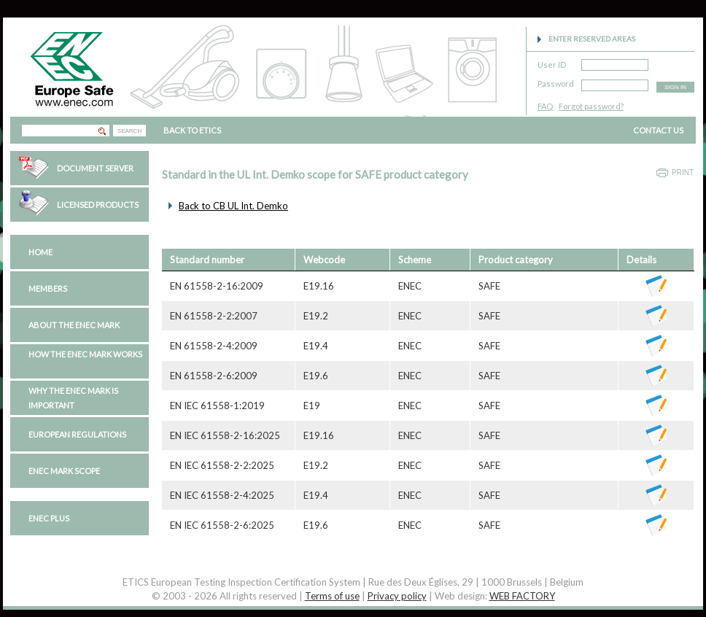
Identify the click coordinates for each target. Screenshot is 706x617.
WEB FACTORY (522, 596)
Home (40, 252)
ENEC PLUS (48, 518)
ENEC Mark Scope (64, 471)
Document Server (95, 168)
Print (683, 172)
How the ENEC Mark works (85, 354)
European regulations (77, 434)
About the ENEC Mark (74, 325)
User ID (552, 62)
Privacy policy (397, 596)
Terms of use (332, 596)
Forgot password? (591, 106)
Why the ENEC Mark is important (73, 398)
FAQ (545, 106)
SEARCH (129, 131)
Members (47, 288)
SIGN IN (675, 87)
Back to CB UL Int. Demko (233, 206)
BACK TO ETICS (192, 130)
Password (556, 81)
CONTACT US (658, 130)
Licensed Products (98, 204)
